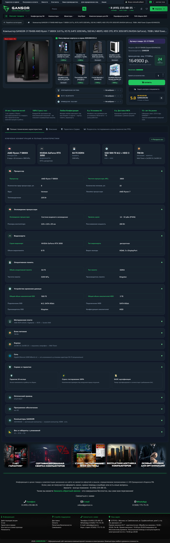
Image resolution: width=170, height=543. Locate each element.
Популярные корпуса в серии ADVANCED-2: (77, 38)
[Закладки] (147, 9)
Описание (51, 129)
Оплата (55, 523)
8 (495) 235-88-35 (98, 488)
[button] (122, 7)
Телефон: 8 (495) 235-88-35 (91, 520)
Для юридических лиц (89, 2)
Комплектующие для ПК (99, 16)
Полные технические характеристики (24, 129)
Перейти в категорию (13, 22)
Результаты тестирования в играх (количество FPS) (107, 129)
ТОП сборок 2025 (140, 16)
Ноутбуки (81, 16)
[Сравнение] (141, 9)
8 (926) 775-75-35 (140, 505)
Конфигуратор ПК (37, 16)
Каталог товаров (15, 16)
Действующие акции (9, 520)
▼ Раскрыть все (157, 139)
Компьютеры (54, 16)
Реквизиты (5, 529)
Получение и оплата (30, 2)
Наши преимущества (70, 2)
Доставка (56, 520)
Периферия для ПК (122, 16)
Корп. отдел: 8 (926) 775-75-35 (92, 527)
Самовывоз (56, 527)
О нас (3, 523)
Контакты (55, 2)
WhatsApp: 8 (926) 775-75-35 (92, 523)
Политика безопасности (62, 525)
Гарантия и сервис (12, 2)
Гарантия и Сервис (70, 129)
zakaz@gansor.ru (85, 505)
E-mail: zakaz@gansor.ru (89, 525)
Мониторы (69, 16)
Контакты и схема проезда (11, 527)
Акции (104, 2)
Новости (44, 2)
